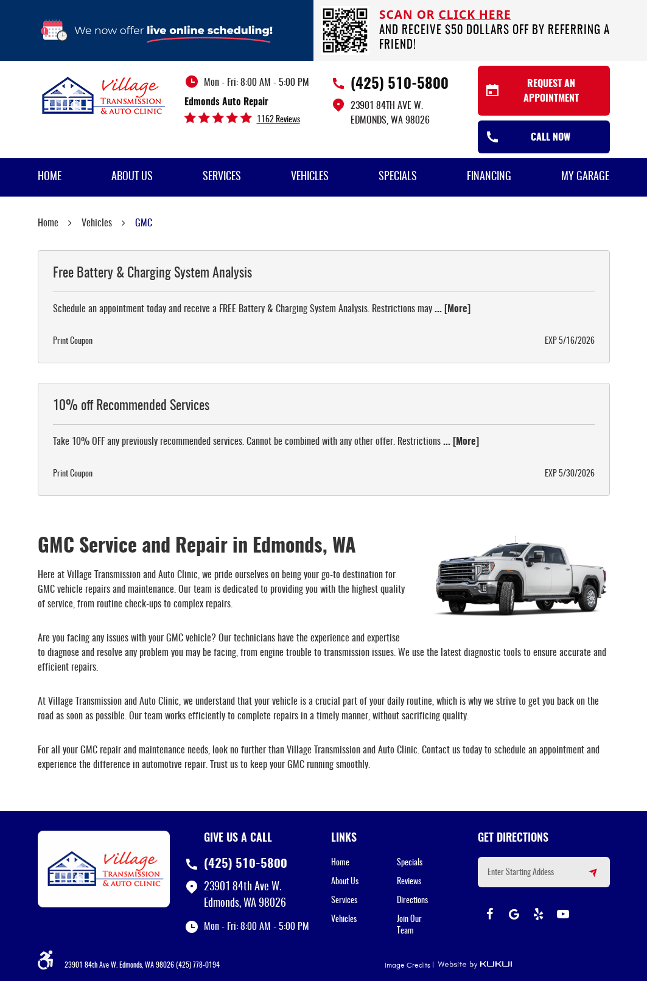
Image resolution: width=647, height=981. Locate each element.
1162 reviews (278, 120)
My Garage (585, 177)
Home (49, 177)
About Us (132, 177)
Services (222, 177)
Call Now (550, 137)
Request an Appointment (551, 91)
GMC (143, 223)
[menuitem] (49, 177)
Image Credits (407, 965)
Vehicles (310, 177)
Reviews (409, 882)
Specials (398, 177)
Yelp (538, 914)
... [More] (451, 309)
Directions (412, 900)
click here (474, 14)
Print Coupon (73, 341)
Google (514, 914)
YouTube (563, 914)
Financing (489, 177)
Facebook (490, 914)
